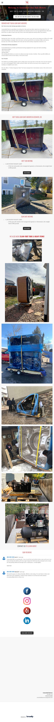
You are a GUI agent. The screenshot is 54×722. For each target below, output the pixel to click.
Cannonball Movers (47, 692)
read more (9, 565)
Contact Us (21, 546)
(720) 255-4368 (48, 696)
